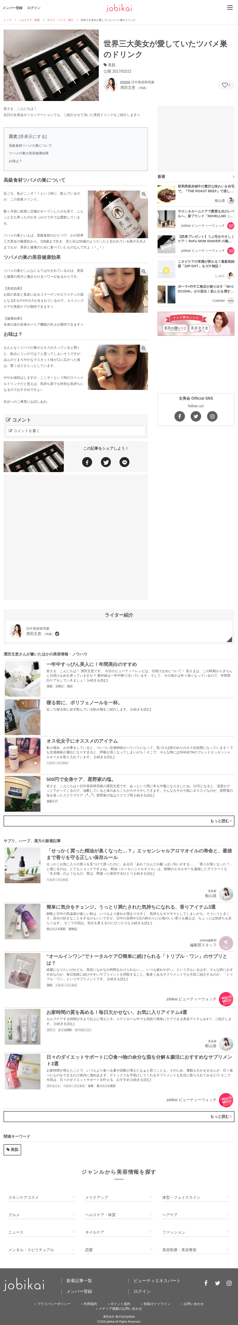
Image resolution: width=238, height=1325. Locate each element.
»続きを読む (97, 680)
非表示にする (32, 136)
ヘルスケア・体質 (29, 20)
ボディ (51, 1029)
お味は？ (15, 161)
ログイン (33, 8)
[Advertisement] (57, 536)
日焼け (60, 686)
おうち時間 (65, 1029)
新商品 (73, 928)
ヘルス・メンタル (58, 762)
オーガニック (83, 1029)
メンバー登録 (12, 8)
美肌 (50, 686)
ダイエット (54, 1085)
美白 (70, 686)
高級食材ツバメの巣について (30, 145)
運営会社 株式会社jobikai (119, 1316)
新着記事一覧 (79, 1280)
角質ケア (52, 801)
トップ (7, 20)
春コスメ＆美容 (106, 1085)
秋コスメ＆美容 (56, 928)
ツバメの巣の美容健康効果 (29, 153)
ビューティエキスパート (157, 1280)
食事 (91, 1085)
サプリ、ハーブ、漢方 (60, 20)
